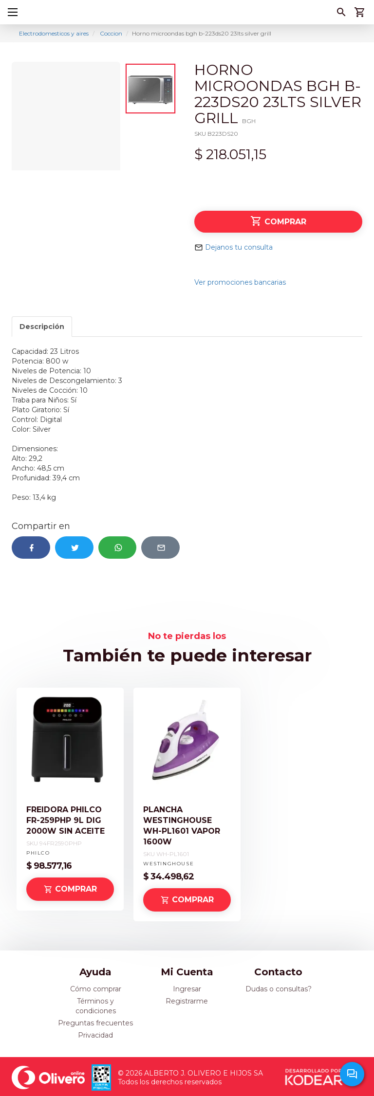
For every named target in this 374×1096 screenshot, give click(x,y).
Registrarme (187, 1001)
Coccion (111, 33)
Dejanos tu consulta (239, 247)
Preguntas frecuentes (95, 1023)
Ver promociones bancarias (240, 282)
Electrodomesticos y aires (54, 33)
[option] (66, 116)
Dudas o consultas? (278, 989)
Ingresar (187, 989)
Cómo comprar (95, 989)
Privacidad (95, 1035)
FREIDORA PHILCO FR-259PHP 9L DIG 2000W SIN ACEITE (65, 820)
